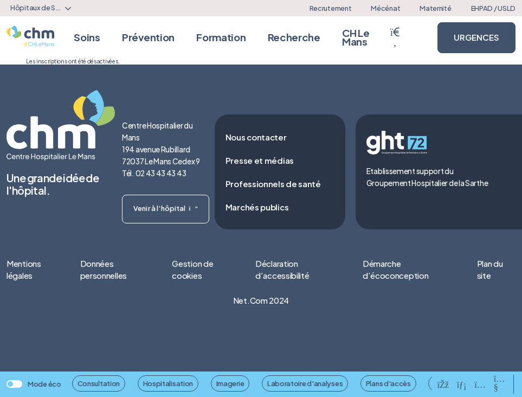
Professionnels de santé (273, 183)
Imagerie (230, 383)
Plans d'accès (388, 383)
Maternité (435, 8)
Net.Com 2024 (261, 300)
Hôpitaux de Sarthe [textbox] (41, 7)
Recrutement (331, 8)
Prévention (148, 37)
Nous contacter (256, 137)
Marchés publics (257, 207)
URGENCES (476, 37)
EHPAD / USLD (493, 8)
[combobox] (39, 8)
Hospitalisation (168, 383)
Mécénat (385, 8)
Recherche (294, 37)
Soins (87, 37)
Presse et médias (259, 160)
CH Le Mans (356, 37)
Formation (221, 37)
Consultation (99, 383)
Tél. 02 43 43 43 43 (154, 173)
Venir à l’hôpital (165, 208)
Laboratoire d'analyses (305, 383)
